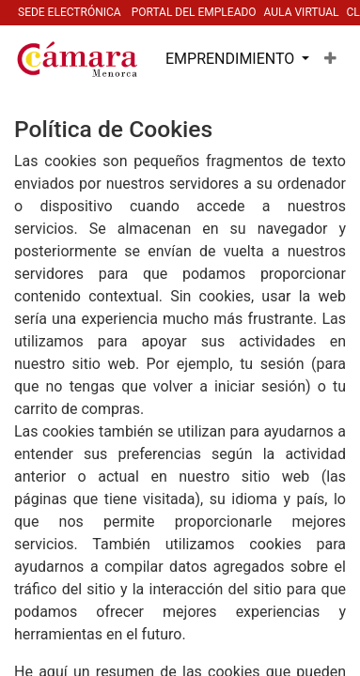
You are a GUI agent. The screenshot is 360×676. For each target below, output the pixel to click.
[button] (330, 59)
